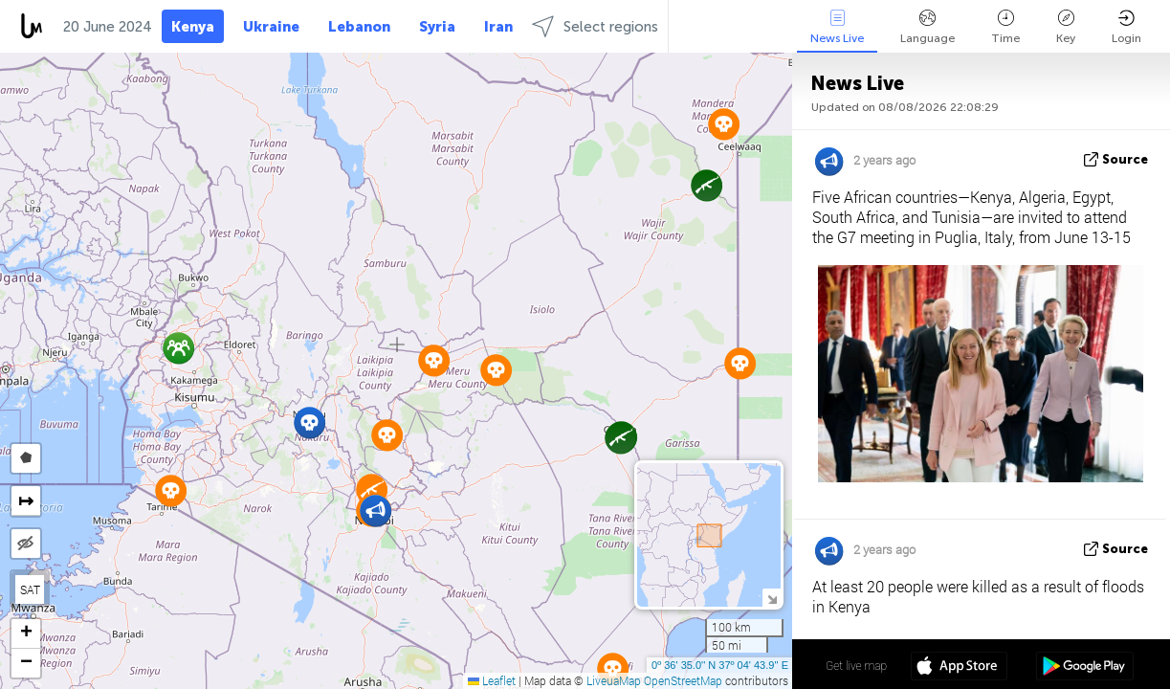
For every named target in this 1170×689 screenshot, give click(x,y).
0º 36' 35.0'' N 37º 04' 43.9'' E (719, 665)
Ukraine (271, 26)
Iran (498, 26)
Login (1126, 27)
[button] (309, 422)
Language (927, 27)
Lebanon (359, 26)
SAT (30, 589)
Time (1005, 27)
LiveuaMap (613, 680)
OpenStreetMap (683, 680)
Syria (437, 26)
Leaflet (492, 680)
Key (1065, 27)
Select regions (595, 26)
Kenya (192, 26)
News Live (837, 27)
